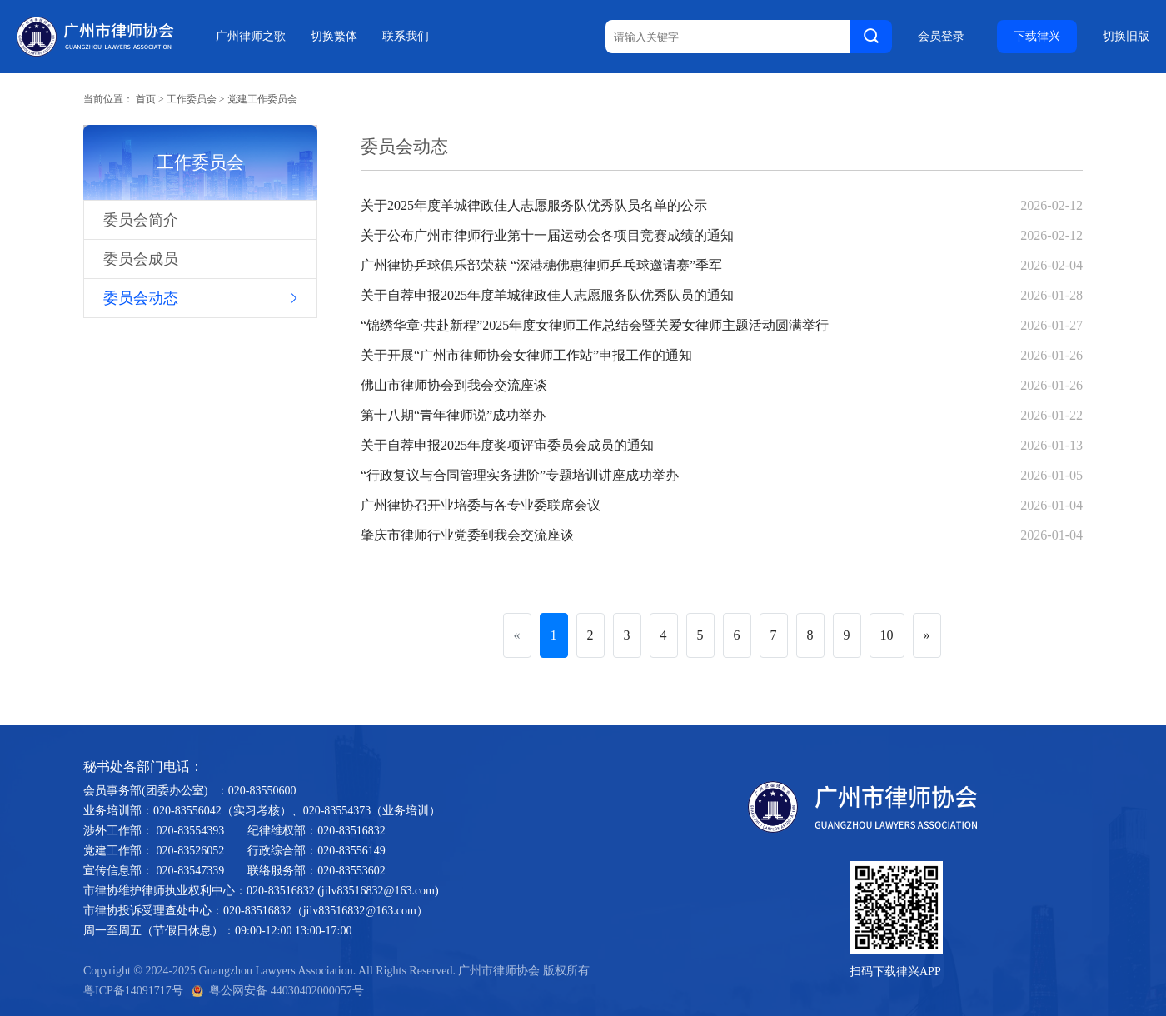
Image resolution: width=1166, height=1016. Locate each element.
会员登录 (941, 36)
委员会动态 (140, 298)
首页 (146, 99)
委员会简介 (140, 220)
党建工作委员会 (262, 99)
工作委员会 (192, 99)
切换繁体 (334, 36)
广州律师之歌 (251, 36)
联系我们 (405, 36)
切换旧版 (1126, 36)
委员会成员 (140, 259)
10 (887, 635)
